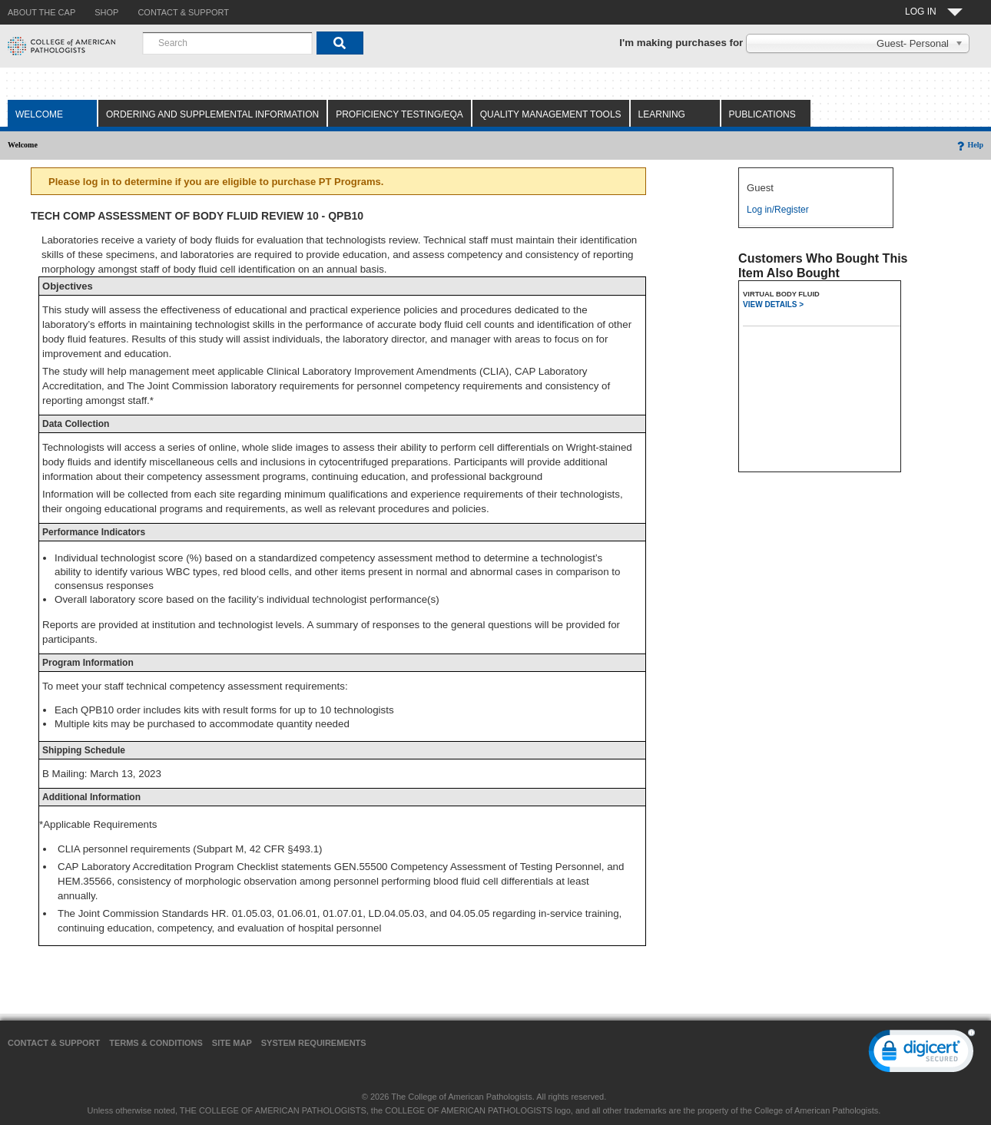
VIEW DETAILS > (773, 304)
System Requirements (313, 1042)
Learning (661, 114)
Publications (762, 114)
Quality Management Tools (550, 114)
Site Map (232, 1042)
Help (969, 145)
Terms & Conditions (156, 1042)
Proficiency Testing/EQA (399, 114)
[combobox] (227, 43)
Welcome (39, 114)
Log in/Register (778, 209)
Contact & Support (54, 1042)
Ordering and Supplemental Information (212, 114)
